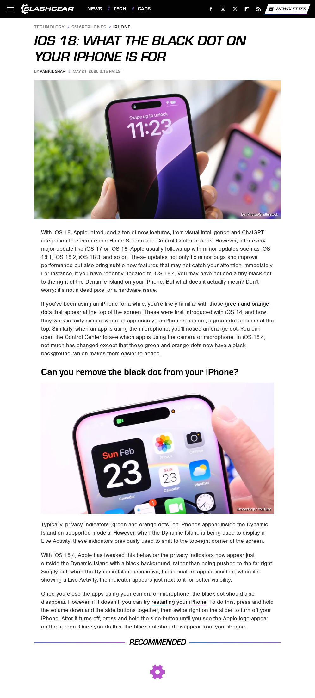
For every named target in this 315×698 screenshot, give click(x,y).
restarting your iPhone (179, 601)
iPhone (122, 27)
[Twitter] (234, 9)
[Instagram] (223, 9)
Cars (144, 9)
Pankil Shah (52, 71)
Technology (49, 27)
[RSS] (258, 9)
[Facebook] (211, 9)
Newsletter (287, 9)
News (94, 9)
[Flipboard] (246, 9)
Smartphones (89, 27)
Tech (120, 9)
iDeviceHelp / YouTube (254, 509)
